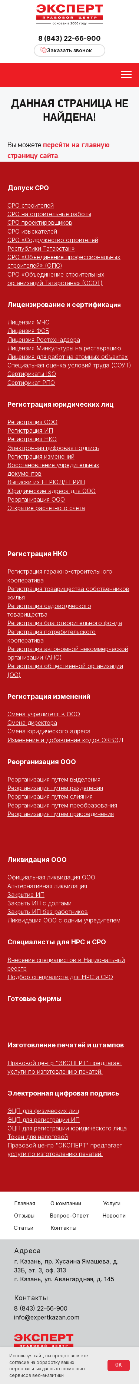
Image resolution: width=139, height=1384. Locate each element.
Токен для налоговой (37, 1136)
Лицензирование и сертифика (58, 304)
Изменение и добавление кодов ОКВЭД (65, 740)
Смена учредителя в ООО (43, 714)
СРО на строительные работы (49, 214)
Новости (114, 1215)
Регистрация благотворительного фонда (64, 623)
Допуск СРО (28, 188)
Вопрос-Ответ (69, 1215)
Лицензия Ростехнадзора (43, 339)
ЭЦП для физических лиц (43, 1110)
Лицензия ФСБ (28, 330)
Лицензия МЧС (28, 322)
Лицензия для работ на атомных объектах (67, 356)
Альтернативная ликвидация (47, 886)
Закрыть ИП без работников (47, 911)
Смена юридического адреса (48, 731)
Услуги (111, 1203)
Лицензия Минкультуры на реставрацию (64, 348)
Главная (24, 1203)
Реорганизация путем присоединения (60, 813)
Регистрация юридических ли (58, 404)
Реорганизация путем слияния (50, 796)
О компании (65, 1203)
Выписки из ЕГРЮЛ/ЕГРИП (46, 482)
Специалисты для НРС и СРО (56, 942)
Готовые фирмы (34, 999)
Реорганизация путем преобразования (62, 805)
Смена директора (32, 722)
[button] (43, 50)
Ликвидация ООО (37, 859)
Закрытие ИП (25, 894)
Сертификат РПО (31, 382)
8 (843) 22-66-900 (69, 38)
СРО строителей (30, 205)
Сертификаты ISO (31, 373)
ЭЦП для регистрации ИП (43, 1119)
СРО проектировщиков (39, 222)
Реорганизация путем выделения (53, 779)
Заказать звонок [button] (69, 50)
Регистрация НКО (32, 439)
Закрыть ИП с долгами (39, 903)
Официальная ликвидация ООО (51, 877)
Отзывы (24, 1215)
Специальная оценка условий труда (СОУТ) (69, 365)
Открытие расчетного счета (46, 508)
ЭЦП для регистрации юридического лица (67, 1128)
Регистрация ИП (30, 430)
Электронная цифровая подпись (53, 448)
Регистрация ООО (32, 422)
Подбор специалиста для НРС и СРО (60, 977)
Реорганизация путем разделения (55, 788)
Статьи (23, 1227)
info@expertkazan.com (46, 1317)
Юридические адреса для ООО (51, 491)
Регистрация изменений (41, 456)
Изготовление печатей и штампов (65, 1045)
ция (115, 304)
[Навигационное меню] (126, 75)
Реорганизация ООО (36, 499)
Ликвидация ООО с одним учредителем (63, 920)
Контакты (63, 1227)
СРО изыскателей (32, 231)
